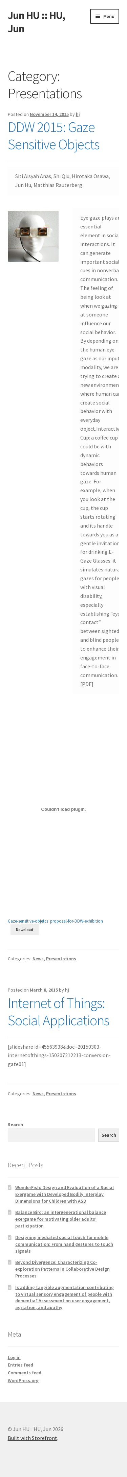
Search (15, 1124)
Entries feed (20, 1365)
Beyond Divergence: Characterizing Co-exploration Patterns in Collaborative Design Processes (62, 1269)
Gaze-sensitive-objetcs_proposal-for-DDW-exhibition (55, 921)
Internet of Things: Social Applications (58, 1011)
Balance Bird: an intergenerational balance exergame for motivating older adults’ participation (60, 1219)
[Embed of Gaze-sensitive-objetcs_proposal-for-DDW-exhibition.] (64, 809)
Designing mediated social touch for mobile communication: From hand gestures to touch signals (64, 1244)
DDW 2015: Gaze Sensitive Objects (53, 135)
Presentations (61, 959)
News (38, 959)
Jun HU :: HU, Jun (36, 21)
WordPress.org (23, 1380)
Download (24, 929)
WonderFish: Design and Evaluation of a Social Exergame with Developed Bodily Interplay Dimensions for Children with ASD (64, 1194)
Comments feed (24, 1373)
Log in (14, 1357)
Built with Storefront (32, 1438)
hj (78, 114)
